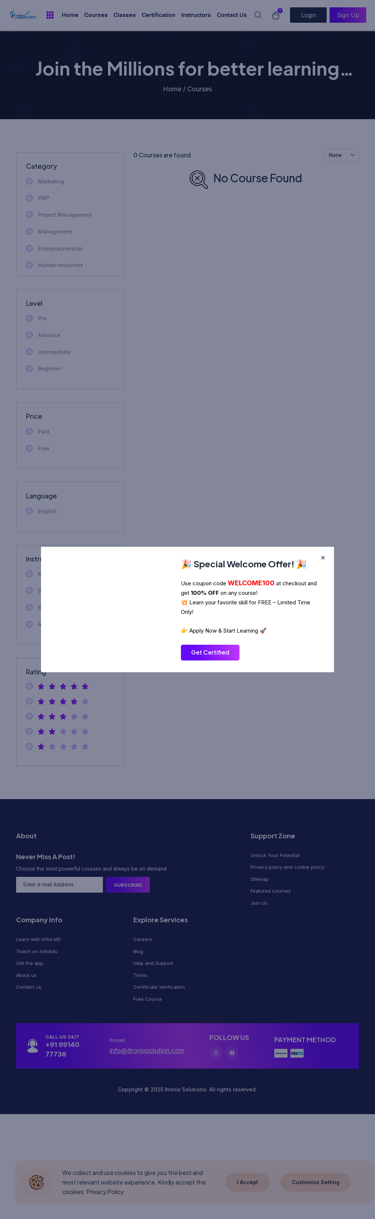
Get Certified (210, 652)
